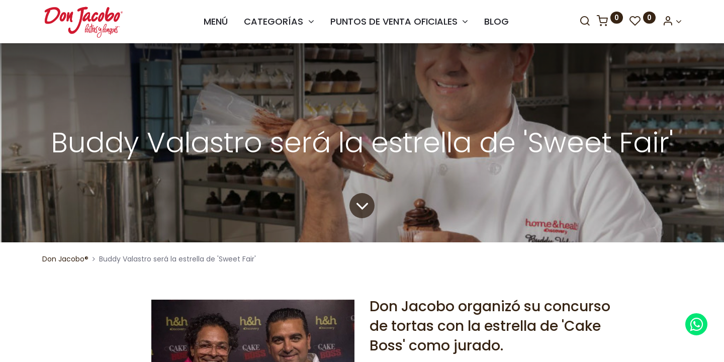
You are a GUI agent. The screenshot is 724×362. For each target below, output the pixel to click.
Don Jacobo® (65, 259)
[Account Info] (672, 21)
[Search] (584, 21)
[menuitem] (216, 21)
